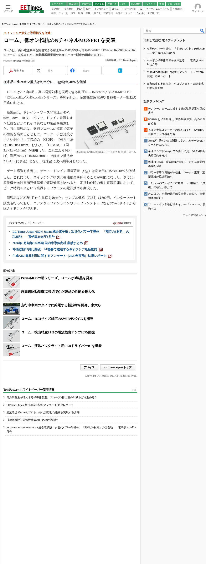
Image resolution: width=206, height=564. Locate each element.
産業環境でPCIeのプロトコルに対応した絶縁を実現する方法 (42, 412)
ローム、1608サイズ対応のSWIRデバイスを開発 (57, 318)
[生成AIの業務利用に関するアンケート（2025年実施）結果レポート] (62, 255)
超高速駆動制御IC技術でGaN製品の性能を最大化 (58, 291)
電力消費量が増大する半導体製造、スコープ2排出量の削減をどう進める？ (51, 397)
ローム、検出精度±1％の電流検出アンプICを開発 (58, 332)
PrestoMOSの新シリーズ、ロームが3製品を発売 (57, 278)
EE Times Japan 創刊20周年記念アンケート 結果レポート (40, 404)
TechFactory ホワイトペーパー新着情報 (29, 389)
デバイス (89, 367)
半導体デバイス (27, 24)
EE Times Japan (9, 24)
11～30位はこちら (196, 214)
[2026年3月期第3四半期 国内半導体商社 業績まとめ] (50, 243)
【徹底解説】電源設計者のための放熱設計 (32, 419)
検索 (202, 31)
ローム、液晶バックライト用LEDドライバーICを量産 (61, 346)
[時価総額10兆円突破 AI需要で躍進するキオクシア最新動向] (57, 249)
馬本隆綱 (111, 60)
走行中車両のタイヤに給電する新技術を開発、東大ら (61, 305)
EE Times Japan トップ (118, 367)
